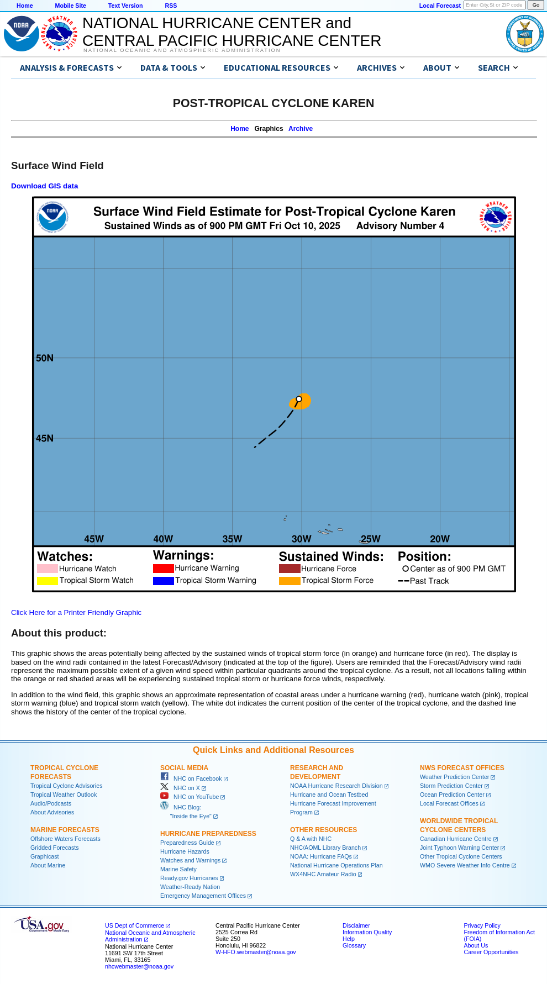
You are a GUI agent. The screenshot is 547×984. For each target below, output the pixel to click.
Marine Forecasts (64, 830)
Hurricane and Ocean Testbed (329, 794)
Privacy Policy (482, 925)
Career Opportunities (491, 952)
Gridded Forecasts (54, 847)
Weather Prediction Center (454, 776)
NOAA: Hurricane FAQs (321, 856)
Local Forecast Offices (449, 803)
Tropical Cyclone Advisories (66, 785)
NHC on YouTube (189, 796)
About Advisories (52, 812)
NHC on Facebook (191, 778)
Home (25, 5)
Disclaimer (356, 925)
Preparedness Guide (187, 842)
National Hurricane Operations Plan (336, 865)
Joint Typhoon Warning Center (459, 847)
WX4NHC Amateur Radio (323, 874)
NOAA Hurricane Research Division (336, 785)
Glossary (354, 945)
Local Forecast (440, 5)
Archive (300, 129)
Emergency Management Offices (203, 895)
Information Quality (367, 932)
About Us (476, 945)
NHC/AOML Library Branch (325, 847)
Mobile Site (70, 5)
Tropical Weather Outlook (63, 794)
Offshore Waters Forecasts (65, 838)
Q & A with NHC (311, 838)
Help (349, 938)
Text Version (125, 5)
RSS (171, 5)
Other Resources (323, 830)
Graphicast (44, 856)
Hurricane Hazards (184, 851)
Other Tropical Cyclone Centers (461, 856)
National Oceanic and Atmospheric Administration (182, 50)
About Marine (47, 865)
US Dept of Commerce (134, 925)
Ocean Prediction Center (452, 794)
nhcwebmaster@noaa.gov (139, 966)
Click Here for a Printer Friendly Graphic (76, 612)
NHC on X (180, 788)
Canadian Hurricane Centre (456, 838)
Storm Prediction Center (451, 785)
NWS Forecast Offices (462, 768)
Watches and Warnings (190, 860)
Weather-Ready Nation (190, 886)
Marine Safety (178, 869)
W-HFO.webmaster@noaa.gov (255, 952)
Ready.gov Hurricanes (189, 878)
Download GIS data (44, 186)
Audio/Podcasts (50, 803)
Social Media (184, 768)
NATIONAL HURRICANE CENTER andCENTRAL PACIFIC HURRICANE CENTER (231, 31)
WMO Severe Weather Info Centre (465, 865)
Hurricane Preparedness (208, 834)
